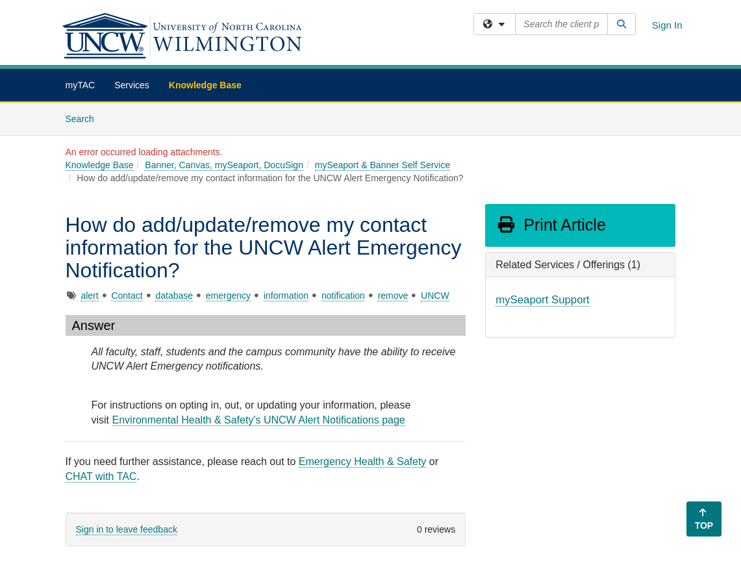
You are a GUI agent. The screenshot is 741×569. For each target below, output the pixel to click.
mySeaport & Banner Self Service (383, 165)
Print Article (551, 225)
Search (85, 118)
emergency (228, 295)
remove (393, 295)
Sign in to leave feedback (126, 529)
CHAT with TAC (101, 476)
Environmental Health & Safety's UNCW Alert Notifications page (258, 419)
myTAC (80, 85)
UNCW (435, 295)
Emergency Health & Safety (363, 461)
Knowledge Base (205, 85)
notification (343, 295)
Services (131, 85)
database (174, 295)
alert (89, 295)
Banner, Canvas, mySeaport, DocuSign (224, 165)
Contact (126, 295)
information (286, 295)
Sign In (667, 25)
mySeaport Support (543, 300)
